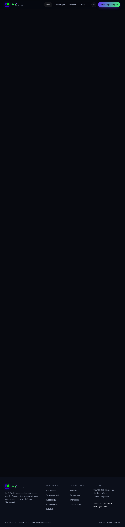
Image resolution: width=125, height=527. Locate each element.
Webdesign (51, 500)
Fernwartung (75, 495)
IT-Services (51, 491)
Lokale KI (73, 5)
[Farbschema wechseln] (93, 4)
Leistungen (60, 5)
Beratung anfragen (109, 5)
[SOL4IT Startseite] (14, 5)
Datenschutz (51, 504)
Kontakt (84, 5)
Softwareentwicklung (55, 495)
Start (48, 5)
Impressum (74, 500)
